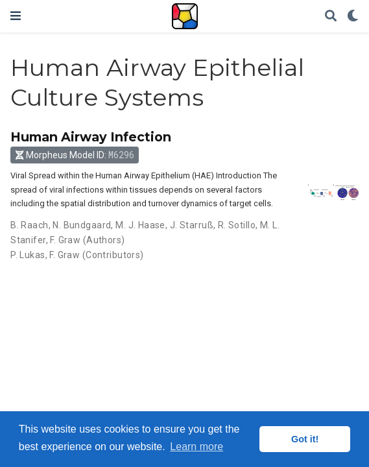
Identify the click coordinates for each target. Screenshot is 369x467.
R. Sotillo (237, 225)
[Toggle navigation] (15, 16)
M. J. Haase (140, 225)
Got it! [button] (304, 439)
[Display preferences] (353, 16)
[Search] (331, 16)
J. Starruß (191, 225)
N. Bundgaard (82, 225)
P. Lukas (27, 255)
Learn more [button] (196, 446)
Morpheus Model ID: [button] (75, 155)
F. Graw (65, 240)
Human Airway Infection (90, 137)
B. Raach (29, 225)
